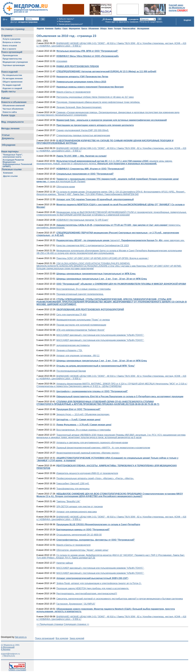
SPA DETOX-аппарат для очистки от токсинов (79, 506)
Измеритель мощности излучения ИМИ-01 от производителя (87, 473)
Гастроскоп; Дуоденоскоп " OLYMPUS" (75, 604)
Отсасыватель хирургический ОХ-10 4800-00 (79, 534)
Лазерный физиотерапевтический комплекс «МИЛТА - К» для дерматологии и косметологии (103, 447)
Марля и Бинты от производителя (73, 92)
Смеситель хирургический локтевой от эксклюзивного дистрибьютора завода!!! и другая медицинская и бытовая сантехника (119, 598)
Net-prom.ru (21, 637)
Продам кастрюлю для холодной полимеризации (81, 325)
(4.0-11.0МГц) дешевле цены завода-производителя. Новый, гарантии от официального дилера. (104, 162)
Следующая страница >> (76, 624)
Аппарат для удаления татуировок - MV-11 (78, 355)
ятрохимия (61, 61)
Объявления (93, 28)
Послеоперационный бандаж (71, 371)
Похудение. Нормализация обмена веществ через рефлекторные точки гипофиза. (98, 102)
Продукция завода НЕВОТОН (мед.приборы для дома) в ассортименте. (92, 588)
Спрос (65, 28)
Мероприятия (74, 28)
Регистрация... (65, 21)
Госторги (117, 28)
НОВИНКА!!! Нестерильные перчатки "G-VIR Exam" (82, 220)
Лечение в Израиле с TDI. (69, 350)
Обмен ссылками (17, 669)
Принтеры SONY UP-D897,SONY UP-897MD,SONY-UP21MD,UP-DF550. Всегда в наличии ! (102, 258)
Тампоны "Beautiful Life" (68, 501)
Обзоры (103, 28)
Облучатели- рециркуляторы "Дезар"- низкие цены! (82, 550)
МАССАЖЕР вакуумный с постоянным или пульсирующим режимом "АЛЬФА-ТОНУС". (100, 335)
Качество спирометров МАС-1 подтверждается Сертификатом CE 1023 (92, 245)
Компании (49, 28)
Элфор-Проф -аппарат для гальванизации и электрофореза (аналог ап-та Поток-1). (99, 583)
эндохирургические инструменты (73, 345)
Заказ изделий (76, 638)
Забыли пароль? (66, 19)
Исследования (143, 28)
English (187, 20)
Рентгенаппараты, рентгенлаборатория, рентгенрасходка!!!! (86, 593)
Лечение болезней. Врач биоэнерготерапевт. (79, 107)
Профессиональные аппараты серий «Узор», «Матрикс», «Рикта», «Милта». (95, 478)
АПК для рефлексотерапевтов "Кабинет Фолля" (80, 330)
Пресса (84, 28)
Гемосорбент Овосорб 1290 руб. (72, 483)
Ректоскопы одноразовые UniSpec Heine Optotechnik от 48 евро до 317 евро (95, 97)
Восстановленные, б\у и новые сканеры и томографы (83, 289)
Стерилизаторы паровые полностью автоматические (83, 135)
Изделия (40, 28)
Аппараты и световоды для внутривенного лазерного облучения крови (92, 442)
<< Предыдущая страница (49, 624)
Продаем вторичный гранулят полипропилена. (80, 294)
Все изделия (62, 638)
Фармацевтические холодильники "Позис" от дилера (83, 319)
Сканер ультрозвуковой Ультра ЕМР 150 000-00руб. (82, 130)
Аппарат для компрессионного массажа (76, 511)
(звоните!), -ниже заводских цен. (120, 240)
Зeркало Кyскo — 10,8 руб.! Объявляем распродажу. (83, 414)
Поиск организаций (45, 638)
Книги (110, 28)
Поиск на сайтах (129, 28)
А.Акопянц (5, 649)
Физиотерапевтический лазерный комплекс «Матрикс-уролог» (87, 453)
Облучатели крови (65, 186)
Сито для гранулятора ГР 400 (71, 314)
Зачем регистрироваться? (71, 24)
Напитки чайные (64, 563)
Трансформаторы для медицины (73, 488)
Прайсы (57, 28)
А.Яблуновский (7, 647)
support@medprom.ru (10, 654)
